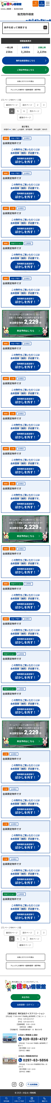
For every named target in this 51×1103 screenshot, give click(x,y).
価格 (14, 129)
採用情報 (34, 1084)
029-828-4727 (35, 1039)
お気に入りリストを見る (25, 81)
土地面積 (20, 129)
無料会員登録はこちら (25, 60)
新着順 (6, 129)
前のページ (27, 105)
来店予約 (25, 997)
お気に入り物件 (19, 1099)
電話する (44, 1099)
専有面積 (37, 129)
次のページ (34, 111)
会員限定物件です (12, 143)
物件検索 (6, 1099)
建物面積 (29, 129)
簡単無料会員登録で (25, 160)
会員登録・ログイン (25, 1004)
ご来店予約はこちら (25, 69)
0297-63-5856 (35, 1060)
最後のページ (25, 117)
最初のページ (12, 105)
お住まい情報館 (11, 4)
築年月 (44, 129)
